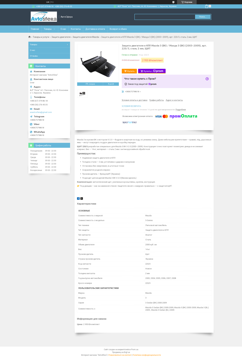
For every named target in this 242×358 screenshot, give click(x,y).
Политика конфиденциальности (147, 355)
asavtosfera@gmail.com (41, 112)
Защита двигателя (61, 37)
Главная (35, 29)
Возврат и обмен (118, 29)
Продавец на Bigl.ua (121, 352)
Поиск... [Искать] (203, 17)
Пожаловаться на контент (119, 355)
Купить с (153, 71)
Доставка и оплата (95, 29)
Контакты (76, 29)
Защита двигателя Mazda (86, 37)
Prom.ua (134, 349)
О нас (63, 29)
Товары (48, 29)
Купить (131, 71)
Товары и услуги (41, 37)
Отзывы (34, 56)
